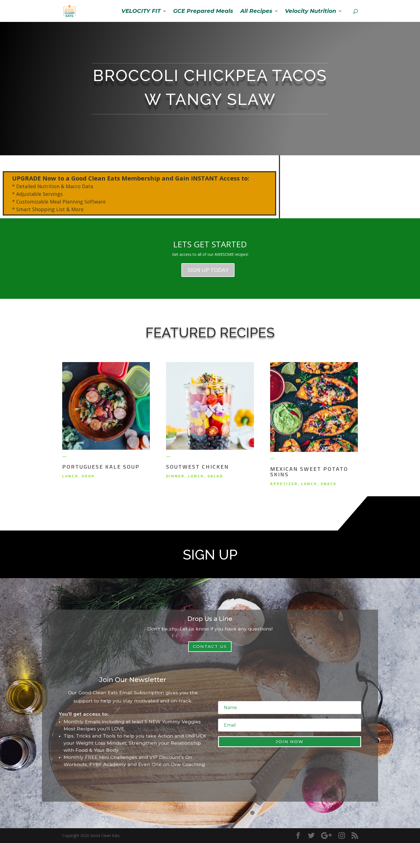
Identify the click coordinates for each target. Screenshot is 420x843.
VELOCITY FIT (141, 11)
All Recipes (256, 11)
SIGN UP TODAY (207, 270)
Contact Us (210, 646)
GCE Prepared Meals (203, 11)
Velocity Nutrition (310, 11)
